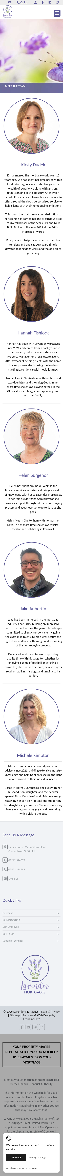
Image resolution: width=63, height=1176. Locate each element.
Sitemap (15, 1015)
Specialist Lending (13, 940)
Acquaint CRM (31, 1019)
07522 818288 (16, 869)
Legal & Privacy (50, 1011)
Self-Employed (11, 927)
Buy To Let (8, 934)
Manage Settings (37, 1157)
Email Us (13, 878)
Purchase (8, 913)
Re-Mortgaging (11, 920)
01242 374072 (16, 860)
